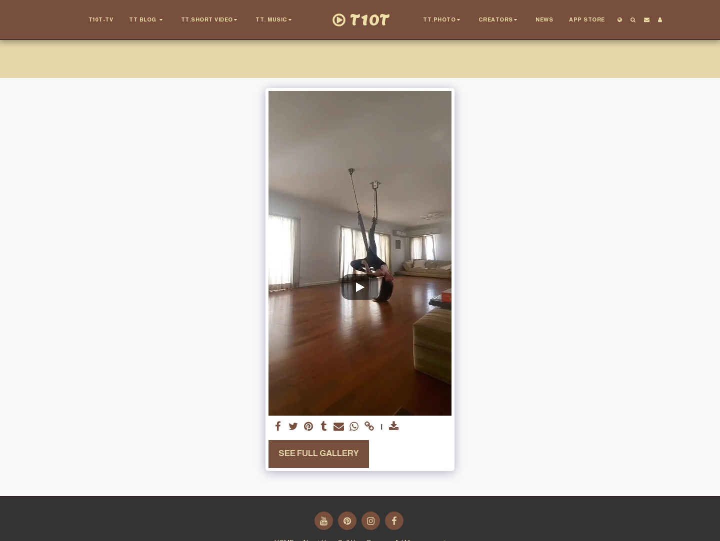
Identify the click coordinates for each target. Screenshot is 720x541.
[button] (147, 19)
